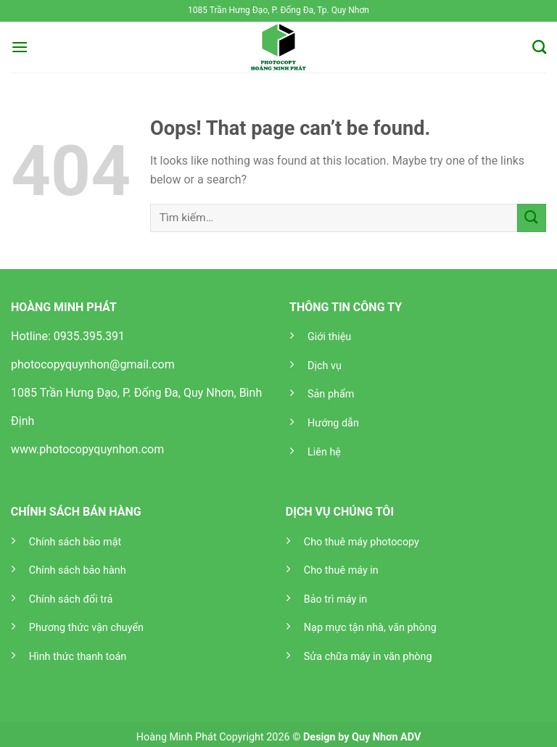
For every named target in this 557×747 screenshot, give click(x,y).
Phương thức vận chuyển (86, 628)
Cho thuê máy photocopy (361, 542)
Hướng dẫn (333, 423)
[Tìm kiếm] (539, 46)
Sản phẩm (331, 394)
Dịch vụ (325, 366)
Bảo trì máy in (335, 599)
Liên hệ (324, 452)
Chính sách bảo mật (75, 542)
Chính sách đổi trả (71, 599)
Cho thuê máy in (341, 570)
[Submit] (531, 218)
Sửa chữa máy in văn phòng (368, 657)
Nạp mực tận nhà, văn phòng (370, 628)
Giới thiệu (329, 337)
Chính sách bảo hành (77, 570)
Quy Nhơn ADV (386, 737)
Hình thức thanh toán (77, 657)
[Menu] (19, 47)
